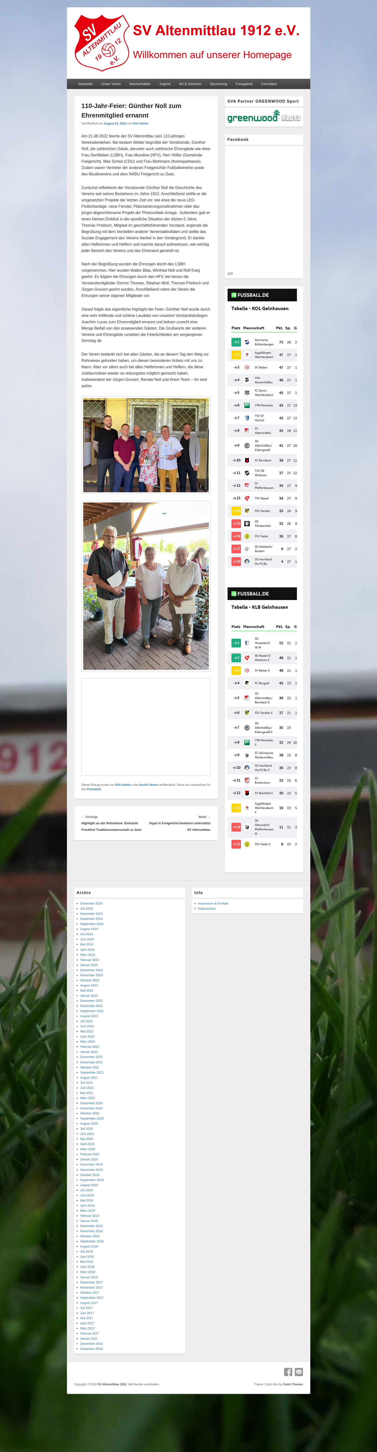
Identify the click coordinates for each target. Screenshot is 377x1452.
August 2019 (89, 1157)
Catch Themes (293, 1356)
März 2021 (87, 1070)
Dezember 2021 (91, 1029)
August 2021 (89, 1049)
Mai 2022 (86, 1003)
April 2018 (87, 1238)
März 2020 (87, 1121)
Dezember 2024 (91, 885)
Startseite (85, 84)
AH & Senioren (190, 84)
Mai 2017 (86, 1290)
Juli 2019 (86, 1162)
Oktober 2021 (90, 1039)
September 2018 (92, 1213)
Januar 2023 (89, 967)
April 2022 (87, 1008)
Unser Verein (111, 84)
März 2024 (87, 926)
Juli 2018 (86, 1223)
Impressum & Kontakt (213, 875)
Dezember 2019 (91, 1136)
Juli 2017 (86, 1280)
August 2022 (89, 988)
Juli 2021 (86, 1054)
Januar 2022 (89, 1023)
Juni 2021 (87, 1059)
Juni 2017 (87, 1285)
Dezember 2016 (91, 1315)
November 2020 (91, 1080)
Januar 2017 (89, 1310)
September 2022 (92, 983)
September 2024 (92, 895)
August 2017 (89, 1274)
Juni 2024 (87, 911)
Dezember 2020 (91, 1075)
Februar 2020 (89, 1126)
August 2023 (89, 957)
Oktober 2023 (90, 952)
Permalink (94, 789)
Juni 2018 (87, 1228)
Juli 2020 (86, 1100)
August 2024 (89, 901)
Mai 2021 (86, 1065)
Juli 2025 (86, 880)
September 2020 (92, 1090)
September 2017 (92, 1269)
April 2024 (87, 921)
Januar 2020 (89, 1131)
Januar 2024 (89, 937)
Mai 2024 (86, 916)
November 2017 (91, 1259)
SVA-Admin (140, 123)
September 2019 (92, 1152)
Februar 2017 (89, 1305)
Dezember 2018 (91, 1198)
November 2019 (91, 1141)
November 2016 (91, 1320)
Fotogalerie (244, 84)
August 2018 (89, 1218)
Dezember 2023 (91, 942)
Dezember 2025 (91, 875)
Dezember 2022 (91, 972)
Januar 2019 (89, 1192)
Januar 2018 (89, 1249)
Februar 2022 (89, 1018)
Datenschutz (207, 880)
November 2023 (91, 947)
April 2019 (87, 1177)
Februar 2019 (89, 1187)
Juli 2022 (86, 993)
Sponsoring (218, 84)
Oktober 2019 (90, 1146)
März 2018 (87, 1244)
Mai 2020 (86, 1110)
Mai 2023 (86, 962)
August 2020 (89, 1095)
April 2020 (87, 1116)
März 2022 (87, 1013)
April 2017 (87, 1295)
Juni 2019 (87, 1167)
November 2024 (91, 890)
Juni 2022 (87, 998)
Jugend (164, 84)
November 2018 (91, 1203)
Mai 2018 (86, 1233)
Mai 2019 (86, 1172)
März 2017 (87, 1300)
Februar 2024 (89, 931)
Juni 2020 (87, 1105)
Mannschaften (140, 84)
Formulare (269, 84)
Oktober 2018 (90, 1208)
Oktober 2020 (90, 1085)
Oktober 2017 (90, 1264)
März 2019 (87, 1182)
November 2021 (91, 1034)
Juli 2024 (86, 906)
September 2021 (92, 1044)
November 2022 (91, 977)
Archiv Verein (148, 785)
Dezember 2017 (91, 1254)
